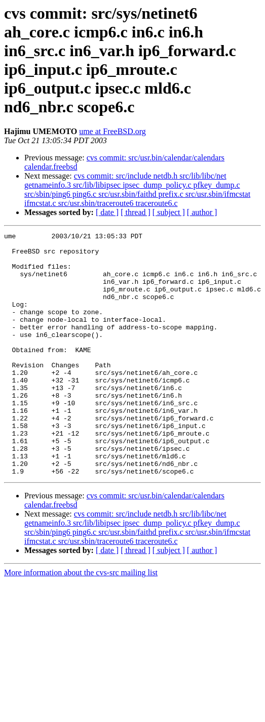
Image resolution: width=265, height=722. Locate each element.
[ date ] (107, 212)
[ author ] (202, 212)
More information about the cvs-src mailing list (81, 621)
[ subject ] (169, 212)
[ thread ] (135, 212)
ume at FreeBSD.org (112, 131)
